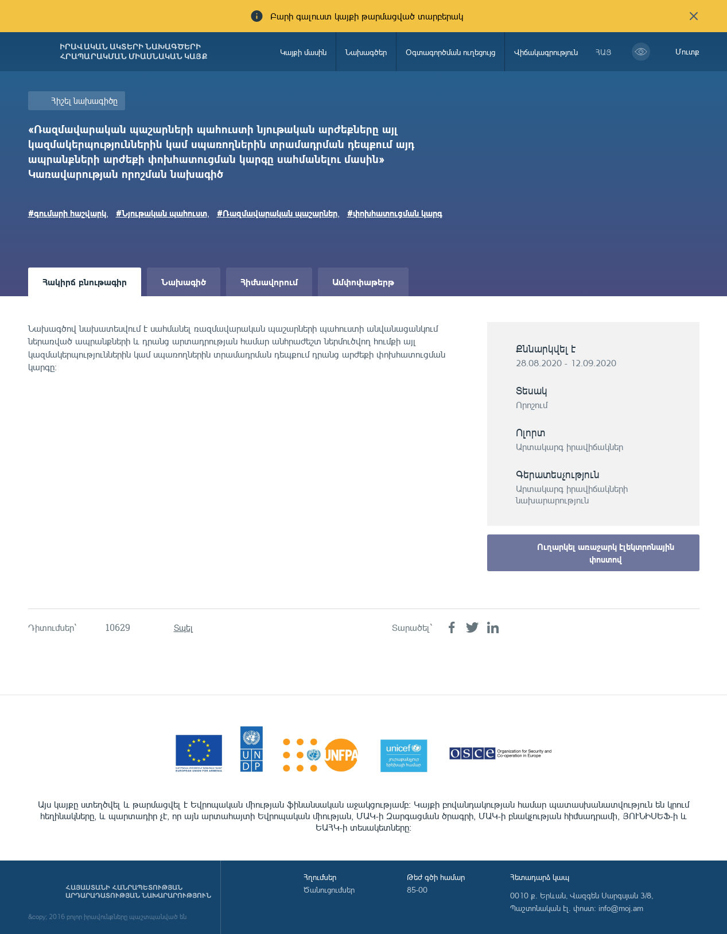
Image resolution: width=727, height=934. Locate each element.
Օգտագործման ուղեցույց (450, 52)
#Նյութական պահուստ (161, 213)
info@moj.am (620, 908)
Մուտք (687, 51)
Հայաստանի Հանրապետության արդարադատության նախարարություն (138, 891)
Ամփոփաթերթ (363, 282)
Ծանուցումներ (329, 889)
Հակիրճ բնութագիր (84, 282)
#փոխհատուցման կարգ (394, 213)
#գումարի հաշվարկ (67, 213)
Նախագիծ (183, 282)
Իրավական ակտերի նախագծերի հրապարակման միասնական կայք (134, 51)
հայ (604, 52)
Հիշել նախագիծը (84, 100)
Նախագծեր (366, 52)
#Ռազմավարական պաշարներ (277, 213)
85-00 (417, 889)
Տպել (183, 627)
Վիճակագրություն (546, 52)
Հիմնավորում (269, 282)
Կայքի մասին (303, 52)
